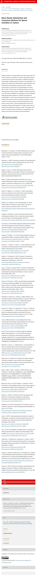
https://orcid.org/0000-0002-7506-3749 (9, 35)
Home (3, 7)
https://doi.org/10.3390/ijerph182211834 (12, 291)
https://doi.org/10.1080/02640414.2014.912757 (17, 353)
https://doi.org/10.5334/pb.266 (9, 220)
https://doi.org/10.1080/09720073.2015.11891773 (18, 433)
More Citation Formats (9, 510)
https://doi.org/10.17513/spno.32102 (12, 364)
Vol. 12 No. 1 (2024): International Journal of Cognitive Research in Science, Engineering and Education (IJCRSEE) (17, 9)
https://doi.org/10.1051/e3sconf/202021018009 (14, 302)
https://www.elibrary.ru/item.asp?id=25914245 (13, 316)
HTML (4, 483)
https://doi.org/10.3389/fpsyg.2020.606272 (12, 447)
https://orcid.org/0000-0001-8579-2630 (9, 53)
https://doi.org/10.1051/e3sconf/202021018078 (19, 185)
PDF (4, 480)
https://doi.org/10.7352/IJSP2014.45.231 (12, 401)
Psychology (6, 543)
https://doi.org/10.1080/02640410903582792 (13, 229)
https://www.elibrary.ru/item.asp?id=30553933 (13, 472)
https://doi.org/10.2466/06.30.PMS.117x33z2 (15, 239)
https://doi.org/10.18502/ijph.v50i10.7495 (12, 275)
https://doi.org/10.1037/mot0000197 (11, 164)
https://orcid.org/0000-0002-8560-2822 (9, 43)
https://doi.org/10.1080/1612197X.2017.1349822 (14, 424)
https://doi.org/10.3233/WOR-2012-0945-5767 (13, 389)
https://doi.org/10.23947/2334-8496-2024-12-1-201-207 (18, 58)
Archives (8, 7)
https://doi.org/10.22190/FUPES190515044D (13, 197)
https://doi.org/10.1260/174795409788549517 (13, 325)
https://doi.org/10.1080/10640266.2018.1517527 (14, 250)
